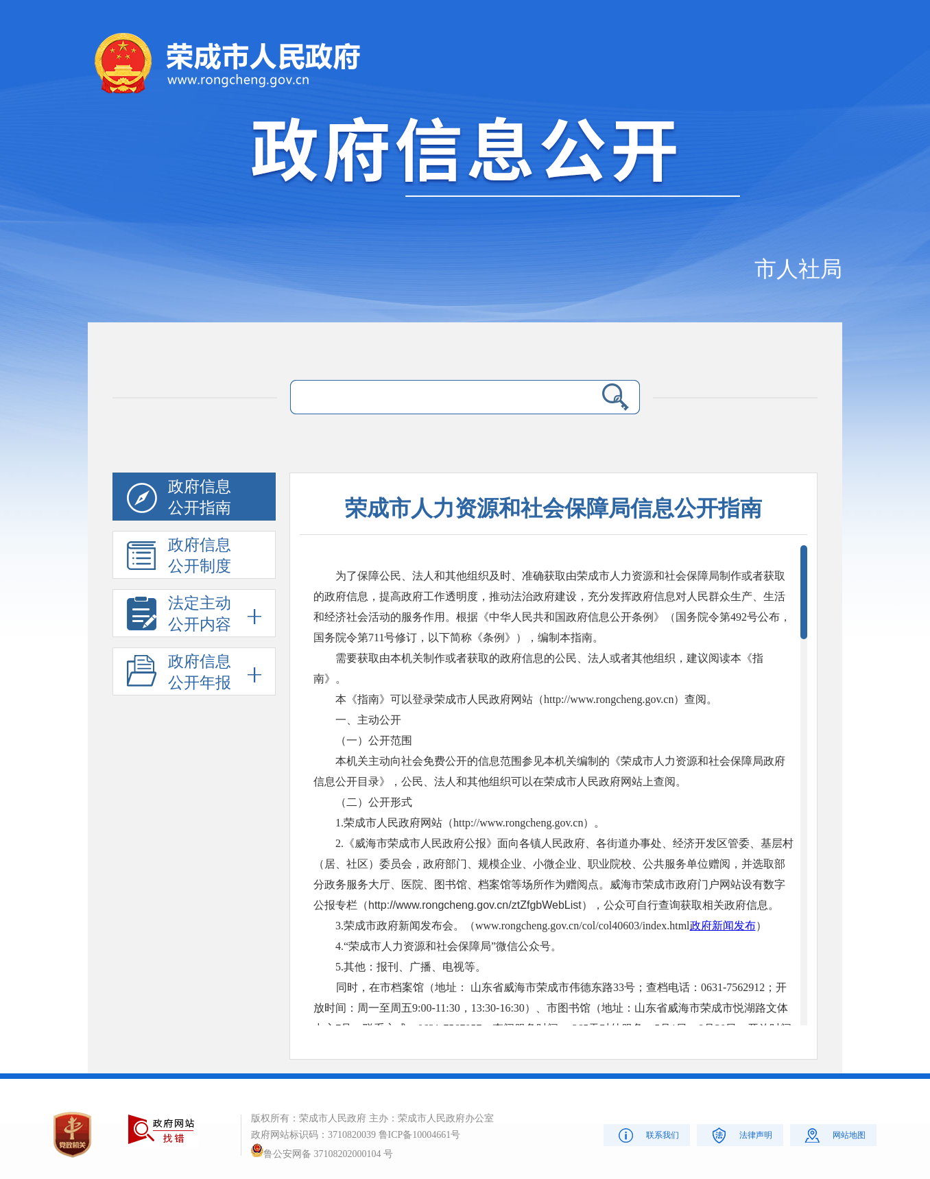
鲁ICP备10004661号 (420, 1135)
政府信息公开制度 (179, 557)
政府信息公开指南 (179, 499)
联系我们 (647, 1135)
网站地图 (834, 1135)
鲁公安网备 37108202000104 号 (322, 1154)
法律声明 (740, 1135)
